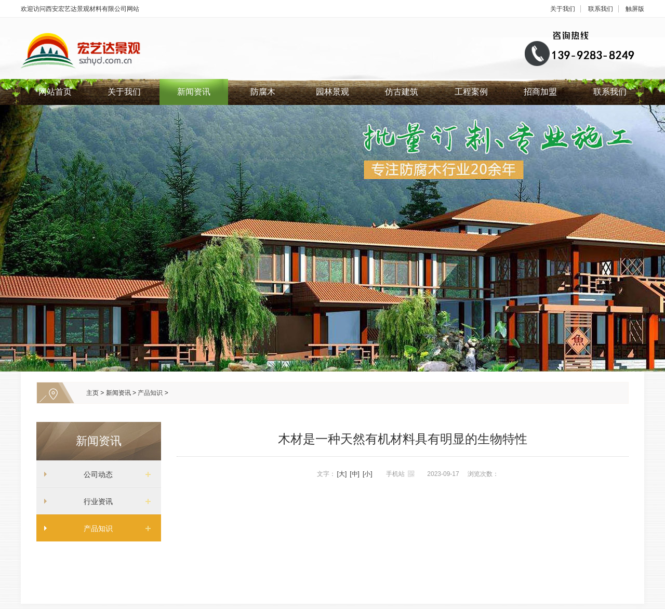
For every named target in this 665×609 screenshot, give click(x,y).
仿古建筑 (401, 91)
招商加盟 (540, 91)
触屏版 (635, 8)
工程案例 (471, 91)
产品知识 (150, 392)
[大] (342, 474)
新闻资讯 (193, 91)
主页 (92, 392)
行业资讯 (94, 501)
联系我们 (600, 8)
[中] (355, 474)
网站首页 (55, 91)
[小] (368, 474)
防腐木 (262, 91)
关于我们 (562, 8)
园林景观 (332, 91)
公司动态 (94, 474)
